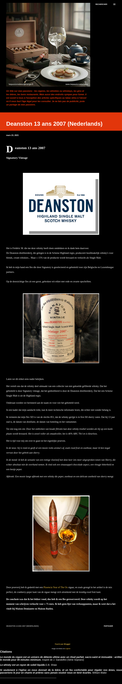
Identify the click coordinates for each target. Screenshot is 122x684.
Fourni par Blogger (61, 644)
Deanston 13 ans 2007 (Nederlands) (22, 626)
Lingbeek (67, 648)
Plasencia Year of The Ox (55, 587)
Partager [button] (108, 626)
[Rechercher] (101, 4)
